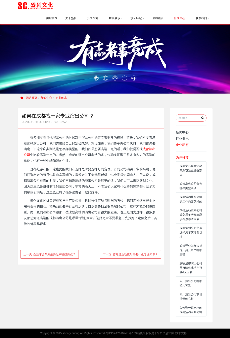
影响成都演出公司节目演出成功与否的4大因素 (191, 268)
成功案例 (158, 18)
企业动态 (61, 97)
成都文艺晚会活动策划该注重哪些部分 (191, 170)
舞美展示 (114, 18)
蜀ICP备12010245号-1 (119, 333)
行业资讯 (182, 138)
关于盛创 (71, 18)
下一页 (130, 254)
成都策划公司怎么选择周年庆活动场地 (191, 232)
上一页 (50, 254)
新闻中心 (179, 18)
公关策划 (92, 18)
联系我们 (201, 18)
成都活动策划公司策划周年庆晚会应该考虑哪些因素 (191, 215)
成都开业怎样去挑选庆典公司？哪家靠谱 (191, 250)
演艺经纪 (136, 18)
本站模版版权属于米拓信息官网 (154, 333)
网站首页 (51, 18)
